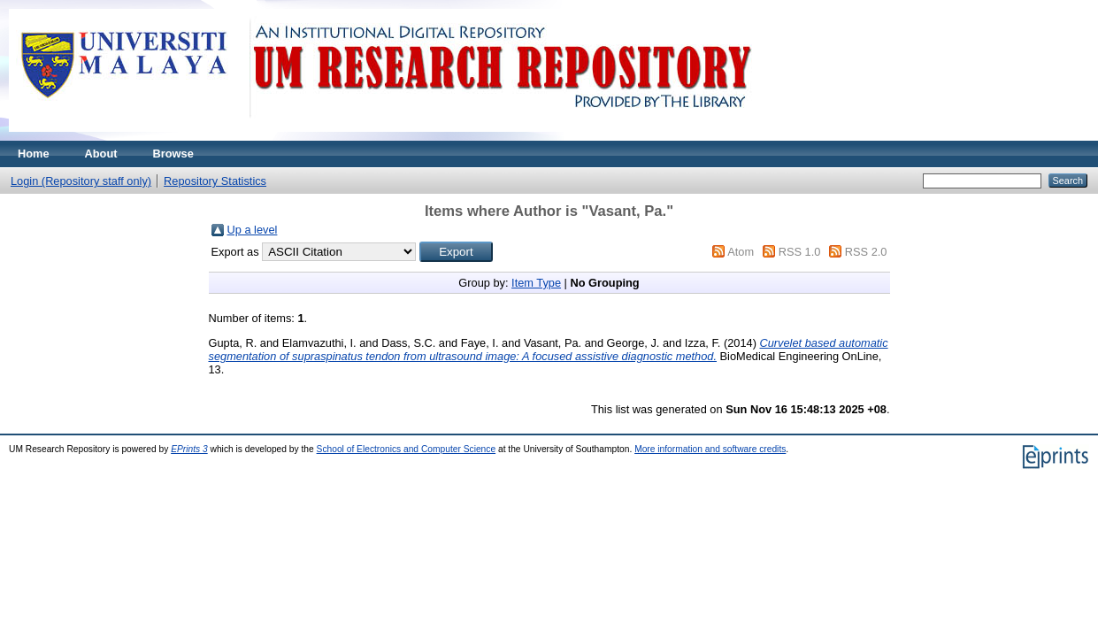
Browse (173, 153)
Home (34, 153)
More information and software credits (710, 449)
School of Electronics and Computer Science (406, 449)
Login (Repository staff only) (81, 181)
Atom (740, 251)
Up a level (252, 229)
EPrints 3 (189, 449)
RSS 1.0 (800, 251)
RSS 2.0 (866, 251)
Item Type (536, 282)
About (101, 153)
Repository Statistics (215, 181)
